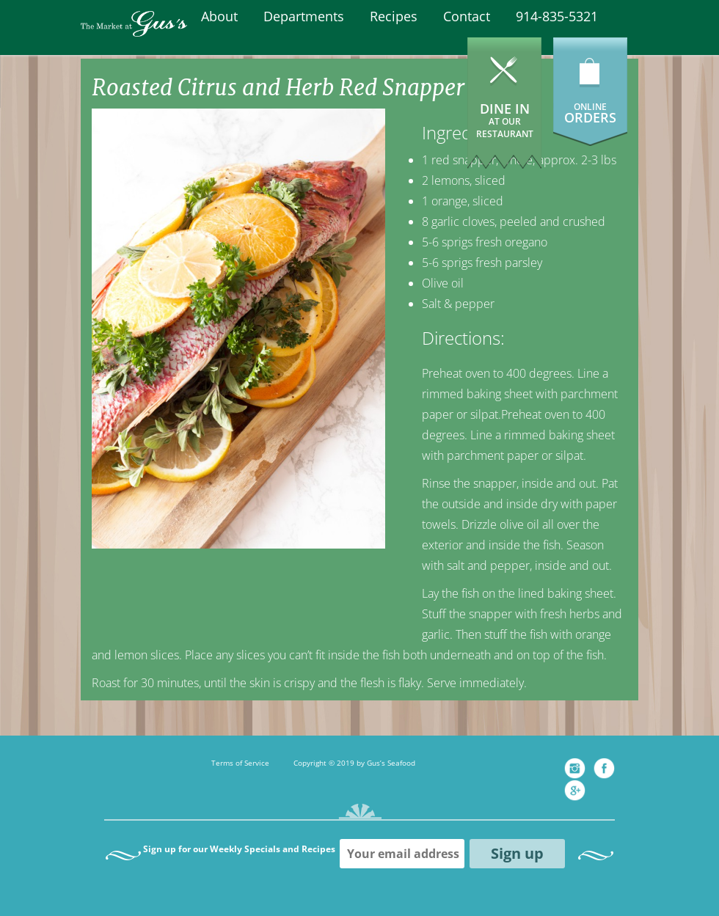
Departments (303, 16)
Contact (466, 16)
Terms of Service (240, 763)
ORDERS (590, 117)
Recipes (393, 16)
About (219, 16)
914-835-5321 (557, 16)
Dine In (504, 120)
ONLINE (590, 106)
